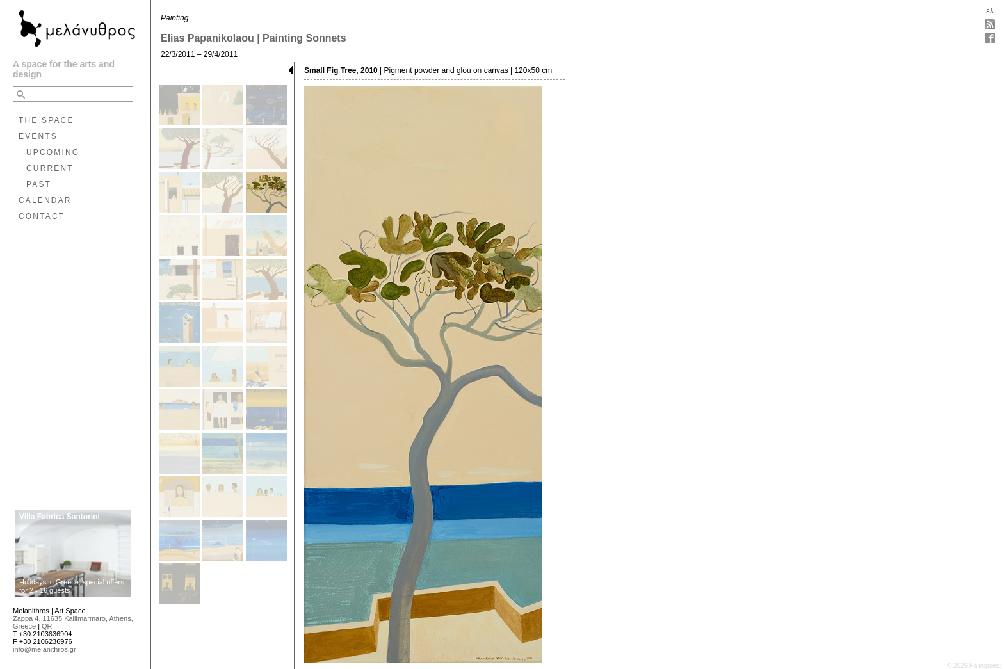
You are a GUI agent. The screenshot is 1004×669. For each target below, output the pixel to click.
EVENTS (38, 136)
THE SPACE (46, 120)
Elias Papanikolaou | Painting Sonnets (253, 38)
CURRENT (50, 168)
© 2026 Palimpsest (974, 665)
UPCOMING (52, 152)
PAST (38, 184)
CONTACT (42, 216)
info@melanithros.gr (44, 649)
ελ (989, 10)
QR (47, 626)
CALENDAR (45, 200)
